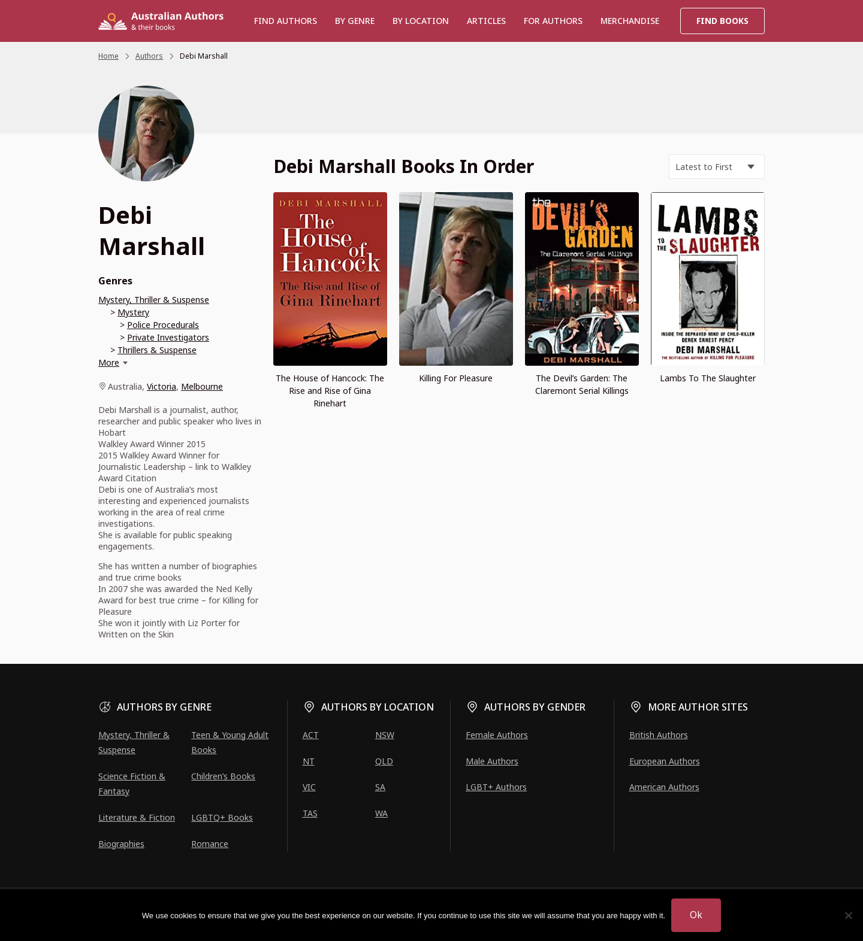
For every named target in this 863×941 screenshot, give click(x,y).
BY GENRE (355, 20)
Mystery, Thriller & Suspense (153, 299)
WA (381, 813)
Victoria (161, 386)
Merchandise (630, 20)
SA (380, 787)
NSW (384, 734)
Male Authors (492, 761)
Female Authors (497, 734)
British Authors (658, 734)
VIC (309, 787)
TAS (310, 813)
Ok (696, 914)
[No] (848, 915)
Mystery (133, 312)
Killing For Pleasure (456, 378)
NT (309, 761)
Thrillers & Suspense (157, 350)
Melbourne (202, 386)
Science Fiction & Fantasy (131, 783)
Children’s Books (223, 776)
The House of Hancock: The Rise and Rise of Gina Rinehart (330, 390)
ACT (311, 734)
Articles (486, 20)
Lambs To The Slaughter (708, 378)
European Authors (664, 761)
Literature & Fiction (136, 817)
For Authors (553, 20)
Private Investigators (168, 337)
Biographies (121, 843)
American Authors (664, 787)
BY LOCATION (421, 20)
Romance (209, 843)
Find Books (722, 20)
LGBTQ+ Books (222, 817)
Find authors (285, 20)
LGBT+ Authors (496, 787)
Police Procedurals (163, 324)
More (108, 362)
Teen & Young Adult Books (229, 742)
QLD (384, 761)
